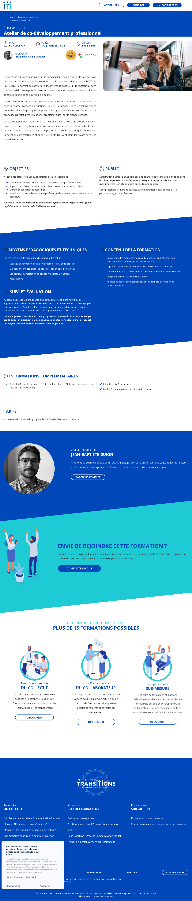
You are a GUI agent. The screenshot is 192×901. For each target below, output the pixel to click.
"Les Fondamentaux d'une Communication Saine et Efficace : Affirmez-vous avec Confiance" (32, 821)
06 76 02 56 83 (168, 5)
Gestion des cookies (148, 893)
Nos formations (15, 872)
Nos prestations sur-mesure (147, 818)
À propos (56, 872)
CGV (134, 893)
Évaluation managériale (80, 818)
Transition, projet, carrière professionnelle (91, 842)
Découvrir (34, 717)
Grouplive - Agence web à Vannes (97, 897)
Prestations (140, 807)
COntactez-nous (79, 568)
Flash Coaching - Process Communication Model (94, 836)
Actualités (113, 5)
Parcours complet (88, 477)
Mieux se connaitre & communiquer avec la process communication (32, 857)
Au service (14, 807)
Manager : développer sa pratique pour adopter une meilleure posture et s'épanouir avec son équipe (30, 836)
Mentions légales (122, 893)
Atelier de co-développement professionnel (28, 848)
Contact (140, 5)
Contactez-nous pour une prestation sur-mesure (158, 824)
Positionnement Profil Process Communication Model (93, 827)
